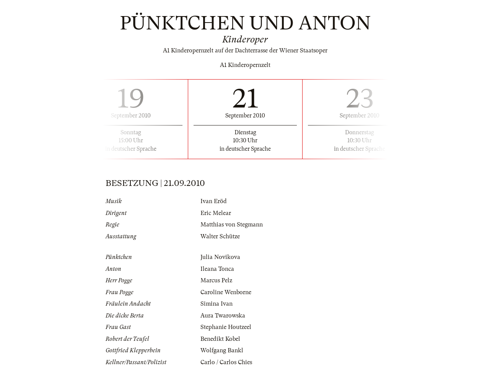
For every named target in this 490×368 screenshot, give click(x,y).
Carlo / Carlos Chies (226, 362)
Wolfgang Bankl (221, 350)
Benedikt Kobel (220, 338)
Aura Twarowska (222, 315)
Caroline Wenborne (225, 292)
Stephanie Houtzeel (225, 327)
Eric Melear (215, 213)
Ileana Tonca (217, 268)
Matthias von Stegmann (231, 224)
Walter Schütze (220, 236)
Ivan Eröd (213, 201)
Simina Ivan (216, 303)
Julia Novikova (220, 257)
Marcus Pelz (216, 280)
